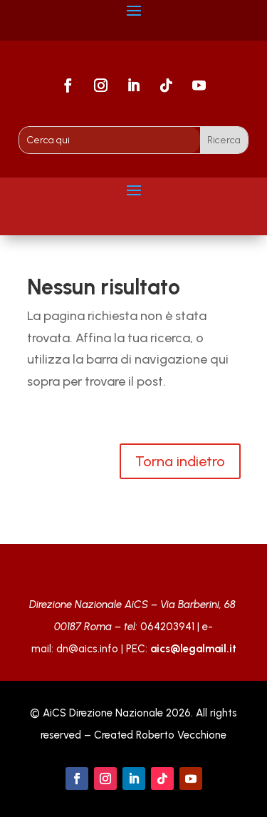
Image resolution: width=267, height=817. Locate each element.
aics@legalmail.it (193, 648)
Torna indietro (180, 461)
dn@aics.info (87, 648)
